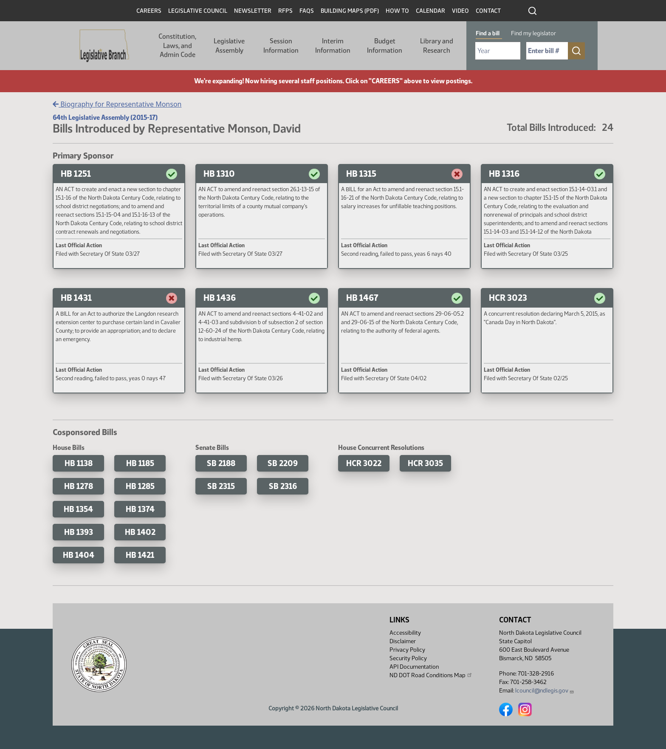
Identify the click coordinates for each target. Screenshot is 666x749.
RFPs (285, 10)
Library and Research (436, 45)
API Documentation (414, 666)
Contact (488, 10)
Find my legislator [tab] (533, 33)
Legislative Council (197, 10)
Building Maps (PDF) (350, 10)
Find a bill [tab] (488, 33)
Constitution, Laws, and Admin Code (177, 45)
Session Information (281, 45)
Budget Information (384, 45)
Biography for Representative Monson (117, 104)
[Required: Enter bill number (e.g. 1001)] (547, 51)
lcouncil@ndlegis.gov (544, 690)
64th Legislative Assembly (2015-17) (105, 117)
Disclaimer (402, 641)
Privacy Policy (407, 649)
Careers (148, 10)
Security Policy (408, 658)
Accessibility (405, 632)
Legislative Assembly (229, 45)
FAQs (306, 10)
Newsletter (252, 10)
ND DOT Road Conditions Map (431, 675)
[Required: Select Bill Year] (498, 51)
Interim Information (332, 45)
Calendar (430, 10)
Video (460, 10)
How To (397, 10)
